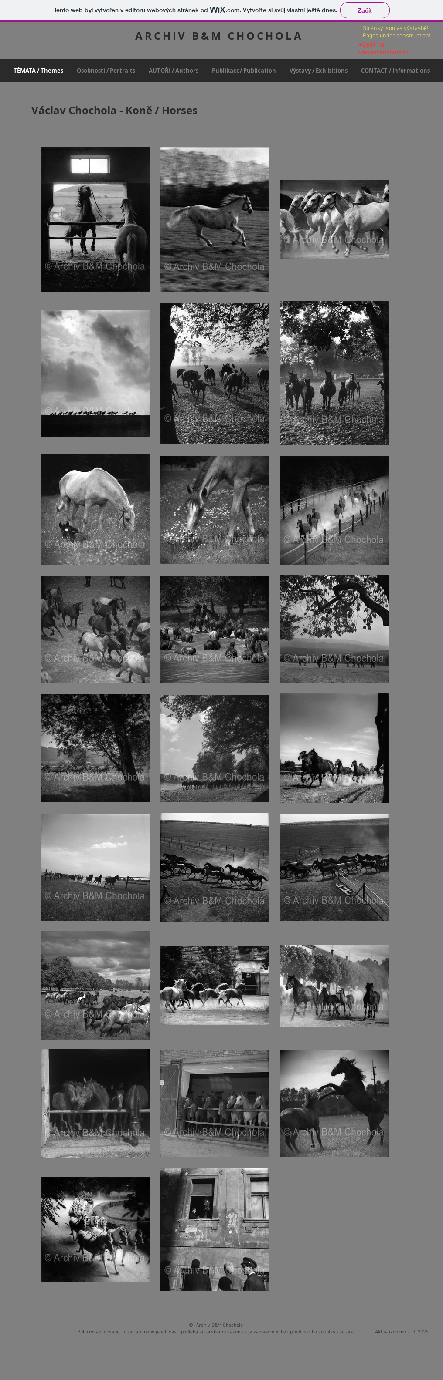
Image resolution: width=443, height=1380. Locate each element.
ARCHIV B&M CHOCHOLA (219, 35)
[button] (106, 70)
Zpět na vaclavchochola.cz (383, 49)
